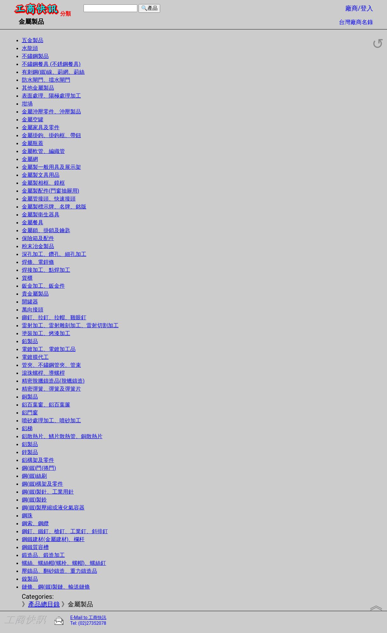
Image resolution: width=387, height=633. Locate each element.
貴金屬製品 (35, 294)
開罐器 (30, 301)
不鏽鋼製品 (35, 56)
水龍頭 (30, 48)
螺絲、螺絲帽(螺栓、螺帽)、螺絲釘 (64, 563)
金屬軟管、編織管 (43, 151)
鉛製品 (30, 341)
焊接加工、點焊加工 (46, 270)
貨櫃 (27, 278)
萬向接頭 (32, 309)
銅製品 (30, 396)
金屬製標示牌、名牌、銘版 (54, 206)
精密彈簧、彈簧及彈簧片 (51, 389)
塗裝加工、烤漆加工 (46, 333)
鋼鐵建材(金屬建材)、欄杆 (53, 539)
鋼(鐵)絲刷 (34, 476)
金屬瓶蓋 (32, 143)
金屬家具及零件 (40, 127)
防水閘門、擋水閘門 (46, 80)
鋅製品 (30, 452)
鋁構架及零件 (38, 460)
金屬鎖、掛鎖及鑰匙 (46, 230)
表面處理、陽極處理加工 (51, 96)
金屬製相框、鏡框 (43, 183)
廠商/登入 (359, 8)
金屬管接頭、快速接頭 (49, 198)
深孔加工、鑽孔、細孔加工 (54, 254)
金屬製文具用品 (40, 175)
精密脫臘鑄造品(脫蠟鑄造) (53, 381)
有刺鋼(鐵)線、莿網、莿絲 (53, 72)
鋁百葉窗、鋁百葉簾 (46, 404)
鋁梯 (27, 428)
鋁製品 (30, 444)
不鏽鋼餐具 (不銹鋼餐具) (51, 64)
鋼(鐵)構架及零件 (42, 484)
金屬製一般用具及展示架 (51, 167)
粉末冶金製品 (38, 246)
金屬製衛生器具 (40, 214)
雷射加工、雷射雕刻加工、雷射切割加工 (70, 325)
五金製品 (32, 40)
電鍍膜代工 (35, 357)
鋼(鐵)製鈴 (34, 499)
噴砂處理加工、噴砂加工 (51, 420)
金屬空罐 (32, 119)
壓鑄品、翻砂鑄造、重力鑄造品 (59, 571)
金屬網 (30, 159)
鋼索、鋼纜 (35, 523)
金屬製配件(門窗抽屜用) (50, 191)
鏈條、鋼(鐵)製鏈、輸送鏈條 (56, 587)
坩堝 (27, 103)
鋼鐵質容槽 (35, 547)
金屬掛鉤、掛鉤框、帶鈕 (51, 135)
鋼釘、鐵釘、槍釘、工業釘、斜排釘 (65, 531)
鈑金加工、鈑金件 (43, 286)
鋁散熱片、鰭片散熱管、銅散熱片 (62, 436)
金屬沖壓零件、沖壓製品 (51, 111)
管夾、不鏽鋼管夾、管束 (51, 365)
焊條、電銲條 (38, 262)
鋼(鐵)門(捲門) (39, 468)
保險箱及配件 (38, 238)
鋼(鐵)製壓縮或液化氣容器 (53, 507)
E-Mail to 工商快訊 (88, 617)
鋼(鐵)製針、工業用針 (48, 492)
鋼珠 (27, 515)
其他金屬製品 (38, 88)
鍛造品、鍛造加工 (43, 555)
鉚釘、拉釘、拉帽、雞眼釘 (54, 317)
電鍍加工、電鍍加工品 (49, 349)
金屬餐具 (32, 222)
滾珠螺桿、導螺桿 (43, 373)
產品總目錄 (44, 604)
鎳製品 (30, 579)
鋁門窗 (30, 412)
